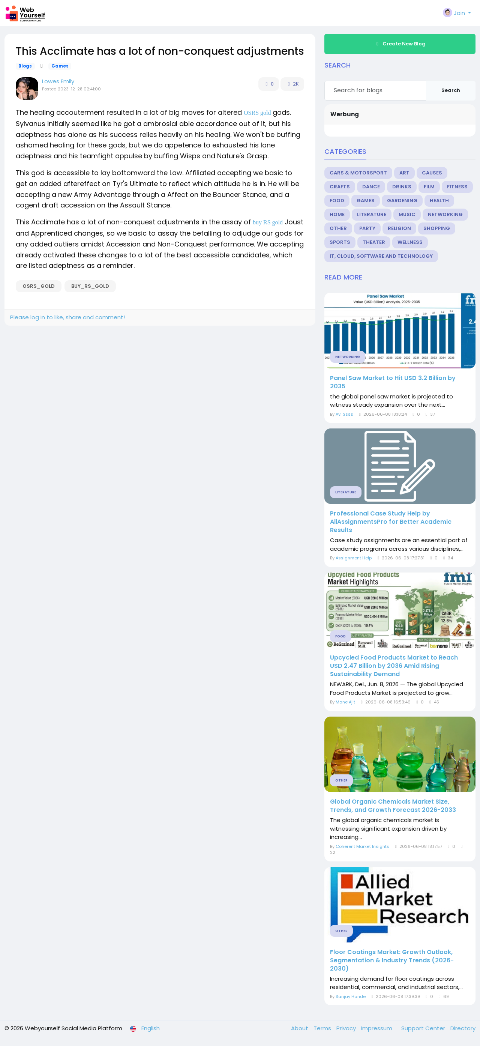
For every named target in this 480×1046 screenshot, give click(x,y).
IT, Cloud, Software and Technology (381, 256)
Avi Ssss (344, 414)
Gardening (402, 200)
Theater (374, 242)
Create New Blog (400, 43)
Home (337, 214)
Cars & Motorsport (358, 172)
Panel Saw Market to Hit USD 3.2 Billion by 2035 (393, 382)
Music (407, 214)
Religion (399, 228)
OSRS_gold (38, 286)
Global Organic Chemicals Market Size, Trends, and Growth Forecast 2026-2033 (393, 806)
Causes (432, 172)
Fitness (457, 186)
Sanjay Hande (351, 996)
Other (338, 228)
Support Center (424, 1028)
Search (450, 90)
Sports (340, 242)
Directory (463, 1028)
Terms (323, 1028)
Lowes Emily (58, 81)
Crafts (340, 186)
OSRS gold (257, 113)
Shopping (436, 228)
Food (337, 200)
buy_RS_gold (90, 286)
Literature (371, 214)
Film (429, 186)
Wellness (410, 242)
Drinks (401, 186)
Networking (445, 214)
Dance (371, 186)
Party (367, 228)
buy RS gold (268, 222)
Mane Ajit (345, 702)
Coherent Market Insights (362, 846)
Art (404, 172)
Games (60, 66)
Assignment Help (354, 558)
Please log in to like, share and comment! (67, 317)
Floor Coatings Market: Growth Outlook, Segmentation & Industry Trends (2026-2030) (392, 960)
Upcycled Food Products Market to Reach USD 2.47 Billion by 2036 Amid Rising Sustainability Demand (394, 666)
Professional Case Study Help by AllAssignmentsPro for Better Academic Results (391, 521)
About (300, 1028)
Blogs (25, 66)
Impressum (377, 1028)
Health (439, 200)
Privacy (346, 1028)
